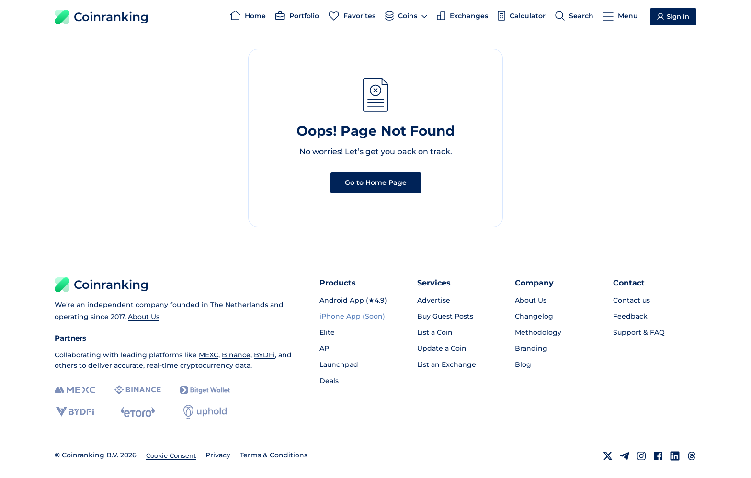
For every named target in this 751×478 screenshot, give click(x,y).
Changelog (534, 316)
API (325, 348)
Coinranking (101, 17)
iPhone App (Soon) (352, 316)
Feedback (630, 316)
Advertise (433, 300)
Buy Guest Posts (445, 316)
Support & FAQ (639, 332)
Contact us (631, 300)
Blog (523, 364)
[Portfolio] (297, 17)
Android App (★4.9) (353, 300)
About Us (143, 316)
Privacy (217, 455)
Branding (531, 348)
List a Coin (435, 332)
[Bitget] (205, 390)
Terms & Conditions (273, 455)
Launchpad (338, 364)
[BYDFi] (75, 412)
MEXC (208, 355)
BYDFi (264, 355)
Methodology (538, 332)
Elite (327, 332)
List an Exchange (446, 364)
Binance (236, 355)
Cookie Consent (171, 455)
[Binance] (137, 390)
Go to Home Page (376, 182)
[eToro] (137, 412)
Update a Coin (442, 348)
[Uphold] (205, 412)
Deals (329, 380)
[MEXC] (75, 390)
